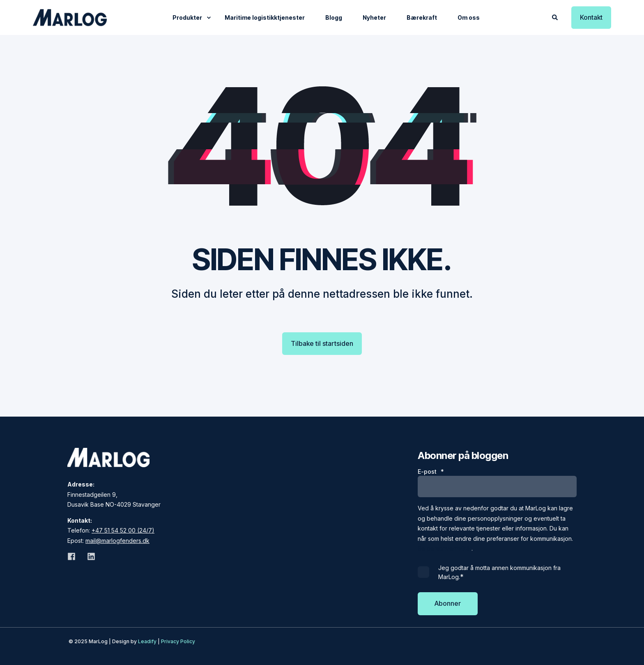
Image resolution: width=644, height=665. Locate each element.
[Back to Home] (70, 17)
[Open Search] (555, 16)
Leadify (147, 641)
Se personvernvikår (445, 548)
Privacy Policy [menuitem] (178, 641)
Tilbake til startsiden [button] (322, 343)
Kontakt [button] (591, 17)
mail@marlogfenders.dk (117, 540)
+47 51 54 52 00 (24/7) (123, 530)
